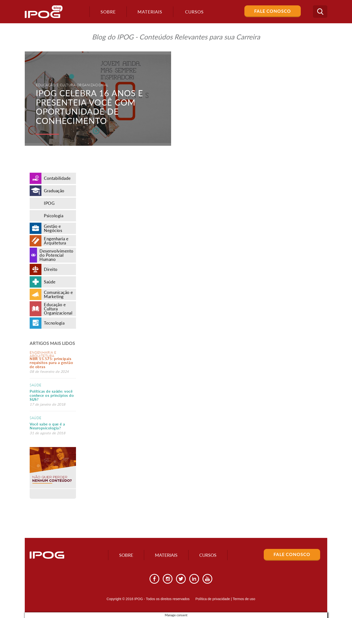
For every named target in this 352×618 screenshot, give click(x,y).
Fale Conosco (272, 11)
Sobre (108, 11)
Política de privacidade (212, 599)
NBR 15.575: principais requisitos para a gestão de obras (51, 362)
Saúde (35, 385)
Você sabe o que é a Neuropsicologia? (47, 426)
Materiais (150, 11)
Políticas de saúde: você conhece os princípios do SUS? (52, 395)
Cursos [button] (194, 11)
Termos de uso (244, 599)
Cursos (207, 555)
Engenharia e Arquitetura (43, 354)
